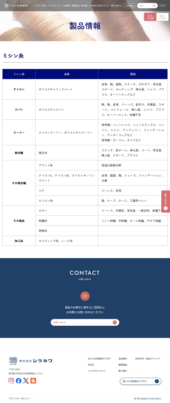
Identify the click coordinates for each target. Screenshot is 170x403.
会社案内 (67, 5)
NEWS (43, 5)
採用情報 (129, 5)
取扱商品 (76, 5)
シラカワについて (55, 5)
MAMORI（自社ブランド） (99, 5)
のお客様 (150, 17)
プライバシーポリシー (19, 398)
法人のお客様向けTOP (99, 358)
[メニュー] (162, 6)
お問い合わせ (115, 5)
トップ (37, 5)
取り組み (84, 5)
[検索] (154, 5)
